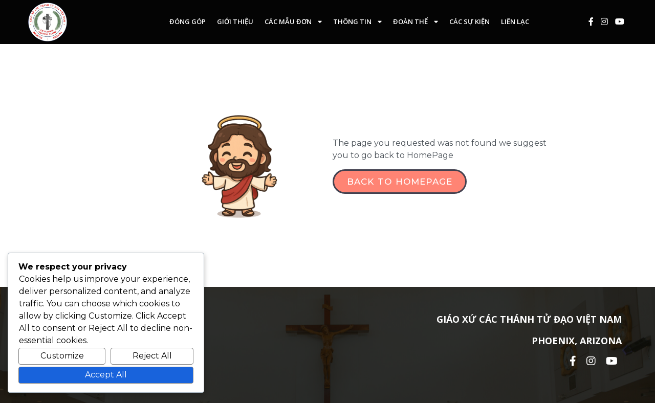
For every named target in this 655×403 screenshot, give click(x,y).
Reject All (152, 356)
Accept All (106, 374)
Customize (62, 356)
